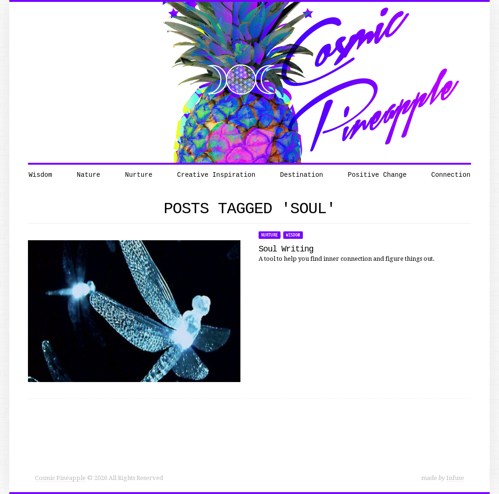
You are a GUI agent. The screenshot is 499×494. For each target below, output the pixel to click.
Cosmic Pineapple (60, 477)
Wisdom (293, 235)
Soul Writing (286, 249)
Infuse (455, 477)
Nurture (269, 235)
